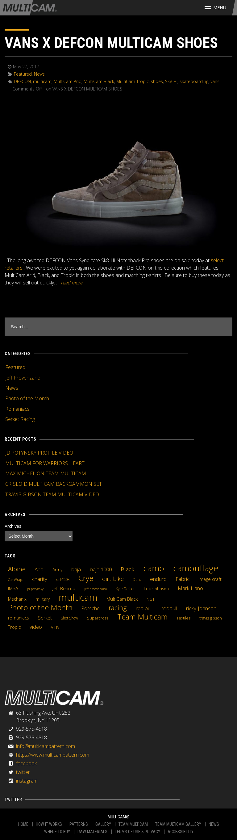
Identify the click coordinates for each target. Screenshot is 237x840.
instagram (27, 780)
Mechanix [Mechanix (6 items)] (17, 599)
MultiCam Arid (67, 81)
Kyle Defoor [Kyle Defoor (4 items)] (125, 588)
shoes (157, 81)
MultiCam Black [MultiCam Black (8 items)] (122, 599)
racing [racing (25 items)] (118, 607)
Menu (215, 7)
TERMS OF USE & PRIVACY (137, 831)
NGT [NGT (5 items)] (151, 599)
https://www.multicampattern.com (52, 754)
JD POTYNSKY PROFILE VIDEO (39, 452)
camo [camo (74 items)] (153, 568)
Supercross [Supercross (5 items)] (97, 618)
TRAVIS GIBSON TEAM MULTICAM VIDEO (52, 494)
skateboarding (194, 81)
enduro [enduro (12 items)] (158, 578)
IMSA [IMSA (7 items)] (13, 588)
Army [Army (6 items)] (57, 570)
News (39, 74)
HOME (23, 824)
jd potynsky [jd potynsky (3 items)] (35, 589)
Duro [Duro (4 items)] (137, 579)
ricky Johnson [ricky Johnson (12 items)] (201, 608)
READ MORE (71, 283)
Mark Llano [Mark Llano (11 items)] (190, 588)
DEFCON (22, 81)
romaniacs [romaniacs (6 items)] (18, 618)
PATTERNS (78, 824)
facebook (26, 763)
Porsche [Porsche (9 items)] (90, 608)
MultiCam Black (99, 81)
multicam (42, 81)
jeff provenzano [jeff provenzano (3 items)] (95, 589)
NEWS (214, 824)
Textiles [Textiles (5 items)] (183, 618)
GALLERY (103, 824)
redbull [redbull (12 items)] (169, 608)
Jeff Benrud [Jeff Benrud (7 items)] (63, 588)
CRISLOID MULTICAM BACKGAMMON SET (53, 484)
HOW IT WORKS (49, 824)
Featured (23, 74)
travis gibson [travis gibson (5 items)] (210, 618)
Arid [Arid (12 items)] (39, 569)
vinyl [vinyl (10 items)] (55, 627)
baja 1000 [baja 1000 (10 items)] (101, 569)
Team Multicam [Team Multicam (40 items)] (142, 616)
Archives (13, 526)
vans (214, 81)
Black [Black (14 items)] (127, 569)
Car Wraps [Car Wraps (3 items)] (15, 580)
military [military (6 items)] (42, 599)
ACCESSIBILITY (180, 831)
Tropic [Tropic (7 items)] (14, 627)
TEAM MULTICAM (133, 824)
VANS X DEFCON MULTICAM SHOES (111, 43)
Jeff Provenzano (22, 377)
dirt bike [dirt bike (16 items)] (113, 578)
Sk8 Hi (171, 81)
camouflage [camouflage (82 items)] (195, 568)
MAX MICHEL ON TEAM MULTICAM (45, 473)
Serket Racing (20, 419)
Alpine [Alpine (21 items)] (17, 568)
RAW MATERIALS (92, 831)
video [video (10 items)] (36, 627)
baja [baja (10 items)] (76, 569)
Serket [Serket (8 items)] (45, 618)
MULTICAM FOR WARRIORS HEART (45, 463)
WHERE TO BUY (57, 831)
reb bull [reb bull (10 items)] (144, 608)
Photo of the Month (27, 398)
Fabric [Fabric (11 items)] (182, 579)
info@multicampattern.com (45, 746)
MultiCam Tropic (132, 81)
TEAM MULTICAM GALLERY (178, 824)
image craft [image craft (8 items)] (210, 579)
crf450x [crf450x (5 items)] (62, 579)
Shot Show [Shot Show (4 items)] (69, 618)
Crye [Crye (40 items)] (85, 578)
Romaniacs (17, 408)
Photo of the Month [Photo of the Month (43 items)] (40, 607)
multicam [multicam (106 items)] (78, 597)
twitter (23, 772)
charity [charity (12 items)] (39, 578)
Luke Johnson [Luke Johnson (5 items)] (156, 588)
